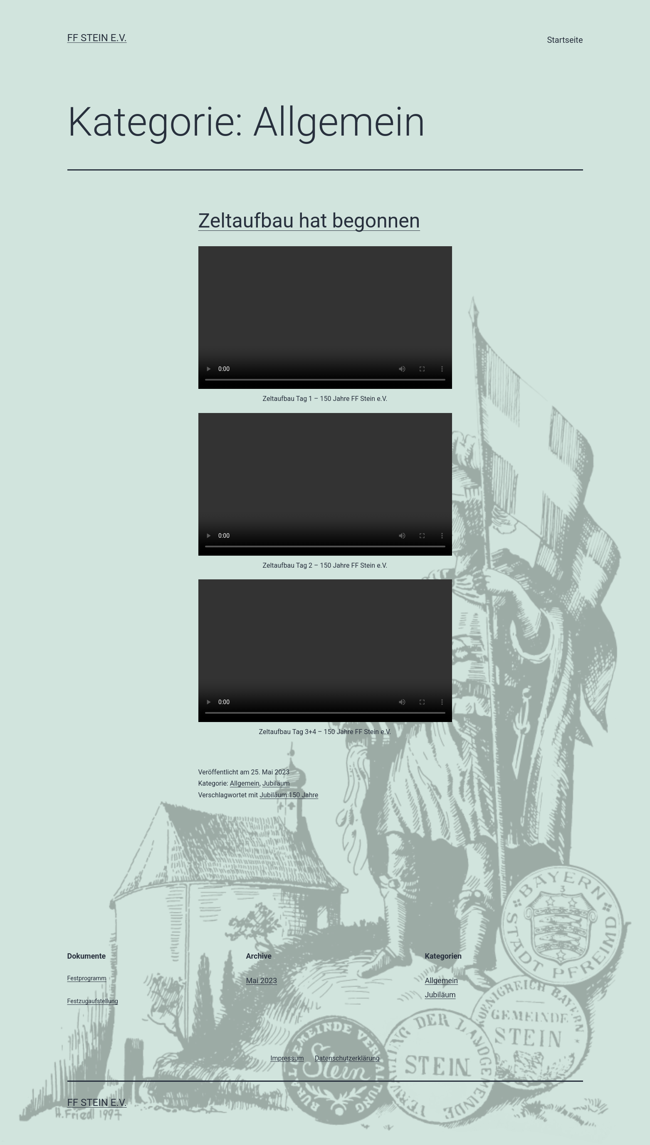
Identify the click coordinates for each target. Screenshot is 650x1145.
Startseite (565, 40)
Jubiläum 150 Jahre (289, 795)
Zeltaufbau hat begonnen (309, 220)
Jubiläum (276, 783)
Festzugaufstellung (92, 1001)
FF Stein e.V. (97, 38)
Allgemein (245, 783)
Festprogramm (86, 978)
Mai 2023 (261, 980)
